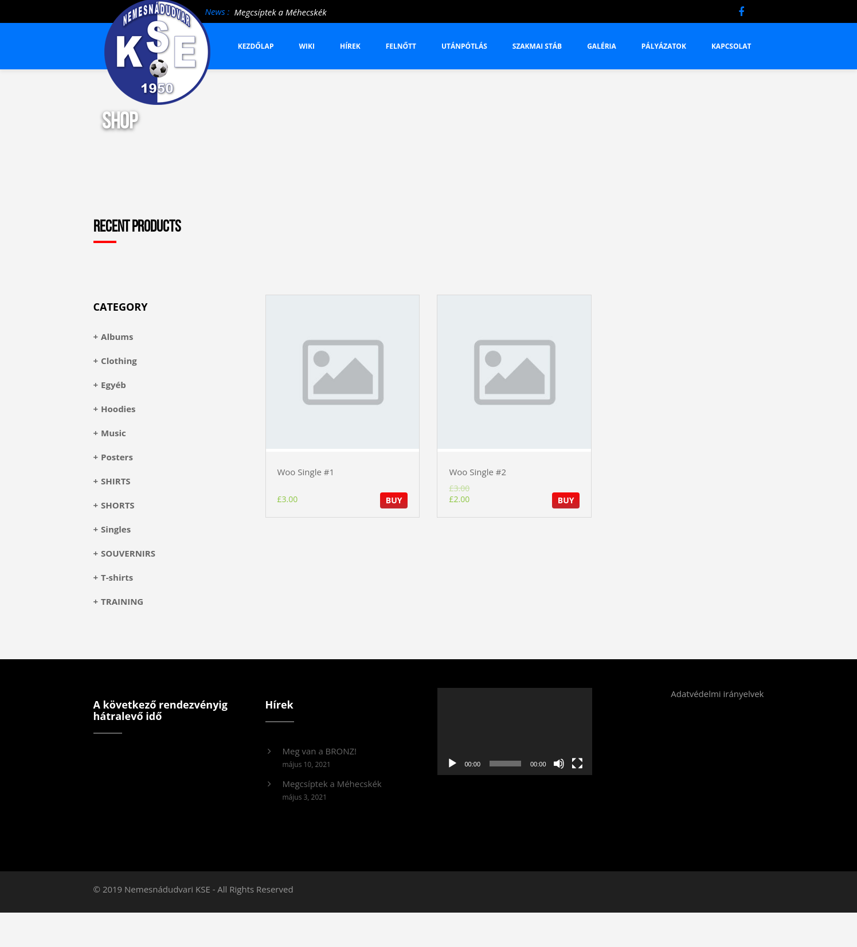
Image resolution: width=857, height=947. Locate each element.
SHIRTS (116, 481)
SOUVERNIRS (128, 553)
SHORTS (118, 505)
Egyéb (113, 384)
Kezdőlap (256, 46)
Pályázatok (663, 46)
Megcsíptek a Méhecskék (280, 12)
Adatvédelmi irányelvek (717, 693)
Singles (116, 529)
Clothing (119, 360)
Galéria (601, 46)
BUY (394, 500)
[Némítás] (559, 763)
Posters (117, 457)
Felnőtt (401, 46)
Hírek (350, 46)
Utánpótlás (464, 46)
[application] (514, 731)
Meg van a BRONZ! (320, 751)
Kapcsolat (731, 46)
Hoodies (118, 408)
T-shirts (117, 577)
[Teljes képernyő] (577, 763)
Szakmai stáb (537, 46)
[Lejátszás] (452, 763)
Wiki (307, 46)
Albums (117, 336)
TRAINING (122, 601)
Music (113, 433)
